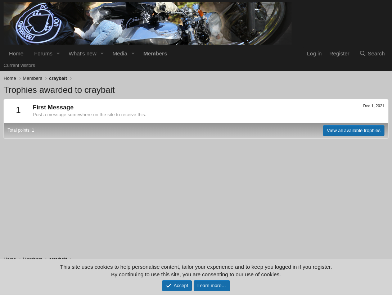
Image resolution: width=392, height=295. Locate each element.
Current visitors (19, 65)
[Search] (372, 53)
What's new (82, 53)
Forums (43, 53)
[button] (58, 53)
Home (16, 53)
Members (155, 53)
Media (120, 53)
